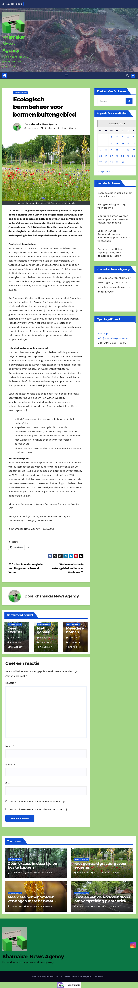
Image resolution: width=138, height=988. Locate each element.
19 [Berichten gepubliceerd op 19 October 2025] (133, 149)
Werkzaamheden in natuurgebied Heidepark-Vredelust (67, 568)
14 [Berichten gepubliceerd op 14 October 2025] (106, 149)
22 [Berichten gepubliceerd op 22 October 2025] (111, 155)
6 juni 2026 (83, 907)
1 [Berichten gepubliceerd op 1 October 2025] (111, 137)
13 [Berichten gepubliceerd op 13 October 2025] (100, 149)
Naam (10, 746)
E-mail (10, 764)
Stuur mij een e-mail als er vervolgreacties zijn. (37, 801)
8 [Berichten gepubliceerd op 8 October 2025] (111, 143)
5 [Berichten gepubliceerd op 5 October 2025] (133, 137)
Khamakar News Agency (13, 43)
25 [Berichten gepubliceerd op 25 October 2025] (128, 155)
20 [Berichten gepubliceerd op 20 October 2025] (100, 155)
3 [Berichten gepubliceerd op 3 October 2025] (122, 137)
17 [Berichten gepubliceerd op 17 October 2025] (122, 149)
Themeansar (99, 976)
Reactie (10, 682)
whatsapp (103, 333)
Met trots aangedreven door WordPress (51, 976)
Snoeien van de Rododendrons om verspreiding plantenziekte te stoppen (102, 901)
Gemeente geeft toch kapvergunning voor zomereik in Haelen (110, 252)
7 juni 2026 (17, 907)
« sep (101, 171)
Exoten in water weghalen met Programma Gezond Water (26, 568)
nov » (109, 171)
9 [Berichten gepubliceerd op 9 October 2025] (117, 143)
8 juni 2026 (83, 873)
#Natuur (74, 128)
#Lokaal (62, 128)
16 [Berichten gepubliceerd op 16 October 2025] (117, 149)
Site (7, 783)
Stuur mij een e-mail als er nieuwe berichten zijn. (39, 809)
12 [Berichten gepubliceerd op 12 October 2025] (133, 143)
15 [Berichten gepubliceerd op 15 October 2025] (111, 149)
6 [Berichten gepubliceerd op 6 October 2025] (100, 143)
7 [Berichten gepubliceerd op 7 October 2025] (106, 143)
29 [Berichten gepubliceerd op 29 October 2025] (111, 162)
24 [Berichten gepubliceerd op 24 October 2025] (122, 155)
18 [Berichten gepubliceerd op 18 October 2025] (128, 149)
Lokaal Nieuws (20, 93)
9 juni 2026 (17, 873)
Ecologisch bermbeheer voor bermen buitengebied (44, 107)
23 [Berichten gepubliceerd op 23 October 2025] (117, 155)
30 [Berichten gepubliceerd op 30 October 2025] (117, 162)
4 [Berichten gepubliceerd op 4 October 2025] (128, 137)
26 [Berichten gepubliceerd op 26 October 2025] (133, 155)
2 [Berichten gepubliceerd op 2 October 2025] (117, 137)
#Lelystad (50, 128)
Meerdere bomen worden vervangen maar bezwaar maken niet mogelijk (113, 219)
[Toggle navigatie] (66, 75)
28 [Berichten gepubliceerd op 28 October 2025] (105, 162)
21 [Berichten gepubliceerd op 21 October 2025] (106, 155)
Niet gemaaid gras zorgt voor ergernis (100, 865)
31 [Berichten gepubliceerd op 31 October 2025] (122, 162)
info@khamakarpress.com (113, 338)
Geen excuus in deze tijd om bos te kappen (33, 865)
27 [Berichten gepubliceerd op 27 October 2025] (100, 162)
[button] (127, 75)
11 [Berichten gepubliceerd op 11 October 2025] (128, 143)
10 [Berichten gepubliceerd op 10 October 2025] (122, 143)
